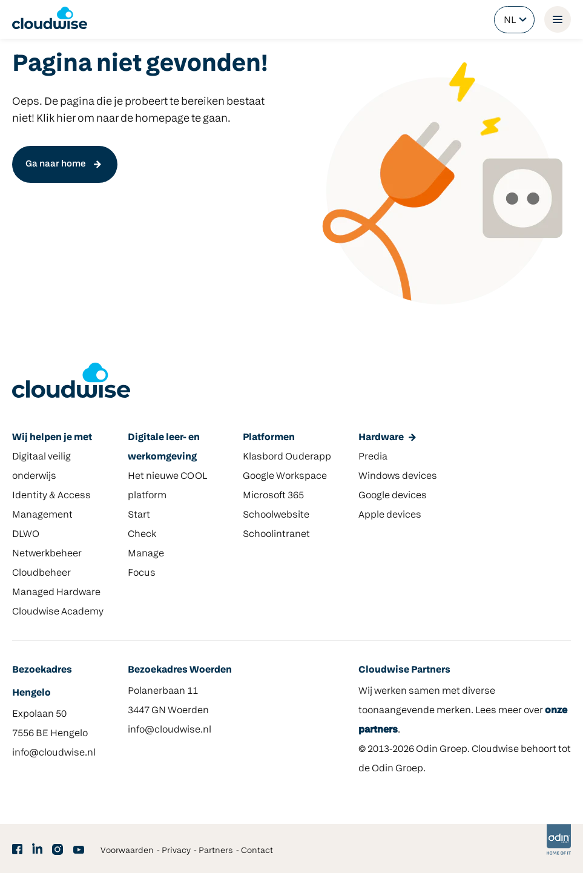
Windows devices (397, 476)
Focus (142, 573)
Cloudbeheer (41, 573)
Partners (216, 850)
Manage (146, 554)
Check (142, 534)
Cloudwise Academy (58, 612)
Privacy (176, 850)
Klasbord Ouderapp (287, 457)
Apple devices (389, 515)
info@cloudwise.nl (54, 753)
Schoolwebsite (276, 515)
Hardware (381, 438)
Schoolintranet (276, 534)
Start (139, 515)
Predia (372, 457)
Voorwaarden (127, 850)
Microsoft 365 (273, 496)
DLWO (25, 534)
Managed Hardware (56, 593)
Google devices (392, 496)
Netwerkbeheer (47, 554)
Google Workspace (285, 476)
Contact (257, 850)
